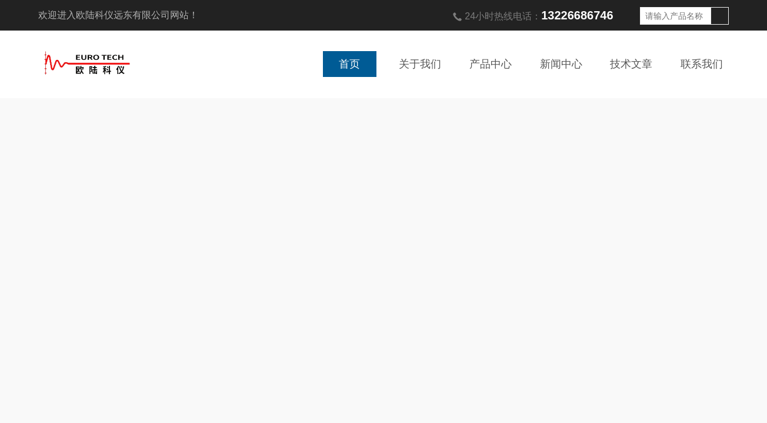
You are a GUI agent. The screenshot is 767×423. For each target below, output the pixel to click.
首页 (349, 64)
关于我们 (420, 64)
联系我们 (702, 64)
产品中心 (490, 64)
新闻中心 (561, 64)
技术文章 (631, 64)
